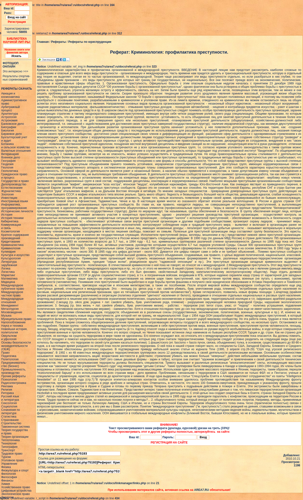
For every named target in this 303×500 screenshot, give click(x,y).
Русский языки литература (10, 398)
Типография (9, 447)
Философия (9, 477)
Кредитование (10, 241)
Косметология (10, 231)
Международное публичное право (12, 287)
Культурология (11, 258)
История (7, 214)
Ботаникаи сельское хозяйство (15, 145)
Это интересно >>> (15, 71)
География (8, 160)
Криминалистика (12, 245)
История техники (12, 218)
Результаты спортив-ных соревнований (16, 78)
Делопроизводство (13, 184)
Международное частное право (12, 293)
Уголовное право (12, 460)
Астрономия (9, 120)
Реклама (7, 386)
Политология (10, 359)
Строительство (11, 423)
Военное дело (10, 157)
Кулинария (8, 251)
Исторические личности (17, 211)
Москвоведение (11, 312)
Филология (8, 473)
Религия (6, 389)
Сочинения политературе (10, 411)
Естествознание (12, 187)
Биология (7, 130)
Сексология (9, 403)
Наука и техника (12, 325)
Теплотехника (10, 440)
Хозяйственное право (15, 487)
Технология (9, 443)
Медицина (8, 282)
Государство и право (15, 181)
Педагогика (8, 356)
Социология (9, 406)
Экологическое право (15, 494)
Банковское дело (12, 123)
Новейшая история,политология (14, 330)
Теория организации (14, 436)
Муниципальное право (16, 319)
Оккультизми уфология (9, 337)
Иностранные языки (14, 201)
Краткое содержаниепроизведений (15, 236)
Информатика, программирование (14, 206)
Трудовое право (11, 453)
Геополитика (9, 171)
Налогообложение (13, 322)
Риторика (7, 393)
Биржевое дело (11, 134)
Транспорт (8, 450)
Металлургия (10, 309)
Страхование (10, 420)
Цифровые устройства (16, 490)
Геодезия (7, 164)
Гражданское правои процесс (14, 176)
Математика (9, 278)
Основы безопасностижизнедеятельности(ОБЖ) (16, 346)
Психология (9, 379)
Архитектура (9, 113)
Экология (7, 497)
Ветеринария (10, 154)
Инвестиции (9, 198)
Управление (9, 463)
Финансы (7, 480)
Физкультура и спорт (15, 470)
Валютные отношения (16, 150)
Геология (7, 167)
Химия (5, 484)
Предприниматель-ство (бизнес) (13, 364)
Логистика (8, 272)
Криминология (10, 248)
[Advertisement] (87, 17)
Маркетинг (8, 275)
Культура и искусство (15, 255)
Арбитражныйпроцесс (10, 108)
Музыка (6, 315)
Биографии (8, 127)
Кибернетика (9, 221)
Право (5, 352)
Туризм (6, 457)
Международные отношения (12, 300)
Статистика (8, 416)
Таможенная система (15, 426)
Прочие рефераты (13, 376)
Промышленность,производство (13, 371)
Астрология (9, 117)
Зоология (7, 194)
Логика (5, 268)
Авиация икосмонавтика (10, 95)
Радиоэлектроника (13, 383)
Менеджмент (10, 305)
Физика (6, 467)
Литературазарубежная (9, 263)
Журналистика (11, 191)
